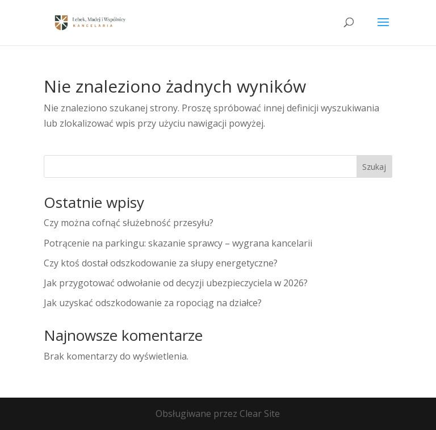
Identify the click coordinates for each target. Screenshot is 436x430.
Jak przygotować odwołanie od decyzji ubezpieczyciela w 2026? (176, 283)
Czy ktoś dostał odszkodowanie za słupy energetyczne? (161, 263)
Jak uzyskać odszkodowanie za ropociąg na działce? (153, 303)
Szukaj (374, 166)
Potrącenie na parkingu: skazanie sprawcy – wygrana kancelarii (178, 243)
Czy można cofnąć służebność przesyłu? (128, 222)
